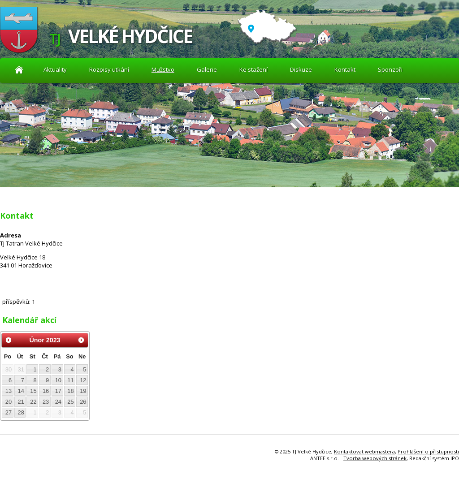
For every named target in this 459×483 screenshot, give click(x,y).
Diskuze (301, 69)
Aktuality (19, 69)
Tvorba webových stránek (375, 458)
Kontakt (344, 69)
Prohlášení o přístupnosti (428, 451)
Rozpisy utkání (109, 69)
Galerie (207, 69)
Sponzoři (390, 69)
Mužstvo (163, 69)
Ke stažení (253, 69)
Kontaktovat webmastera (364, 451)
